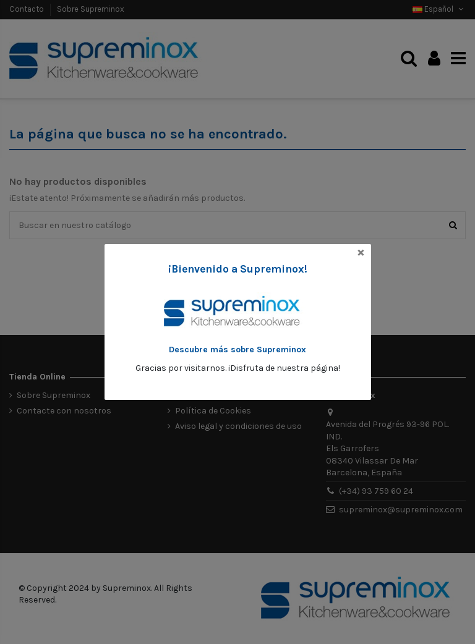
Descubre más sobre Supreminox (237, 349)
